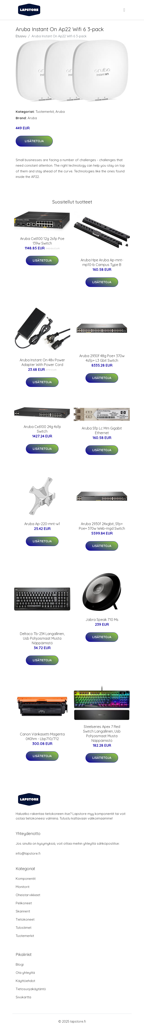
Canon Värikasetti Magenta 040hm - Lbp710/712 (42, 736)
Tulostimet (23, 927)
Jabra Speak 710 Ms (101, 619)
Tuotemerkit (45, 111)
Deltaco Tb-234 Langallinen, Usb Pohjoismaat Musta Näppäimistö (42, 638)
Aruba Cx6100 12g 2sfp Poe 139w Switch (42, 240)
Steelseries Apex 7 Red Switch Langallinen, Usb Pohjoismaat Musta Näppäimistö (102, 733)
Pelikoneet (24, 903)
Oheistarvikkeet (28, 895)
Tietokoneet (25, 919)
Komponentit (26, 878)
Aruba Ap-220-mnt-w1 (42, 524)
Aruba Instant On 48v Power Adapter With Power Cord (42, 362)
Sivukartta (23, 997)
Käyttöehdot (25, 981)
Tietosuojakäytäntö (31, 989)
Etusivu (21, 36)
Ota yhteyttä (25, 973)
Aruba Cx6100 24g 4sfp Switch (42, 428)
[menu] (124, 10)
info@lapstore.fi (28, 853)
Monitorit (22, 887)
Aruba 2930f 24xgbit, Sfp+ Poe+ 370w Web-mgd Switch (102, 526)
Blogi (20, 964)
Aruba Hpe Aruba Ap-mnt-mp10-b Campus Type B (102, 262)
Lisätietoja (34, 141)
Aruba (60, 111)
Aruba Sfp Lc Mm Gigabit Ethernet (102, 430)
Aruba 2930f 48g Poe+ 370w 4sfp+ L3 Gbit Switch (102, 358)
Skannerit (23, 911)
